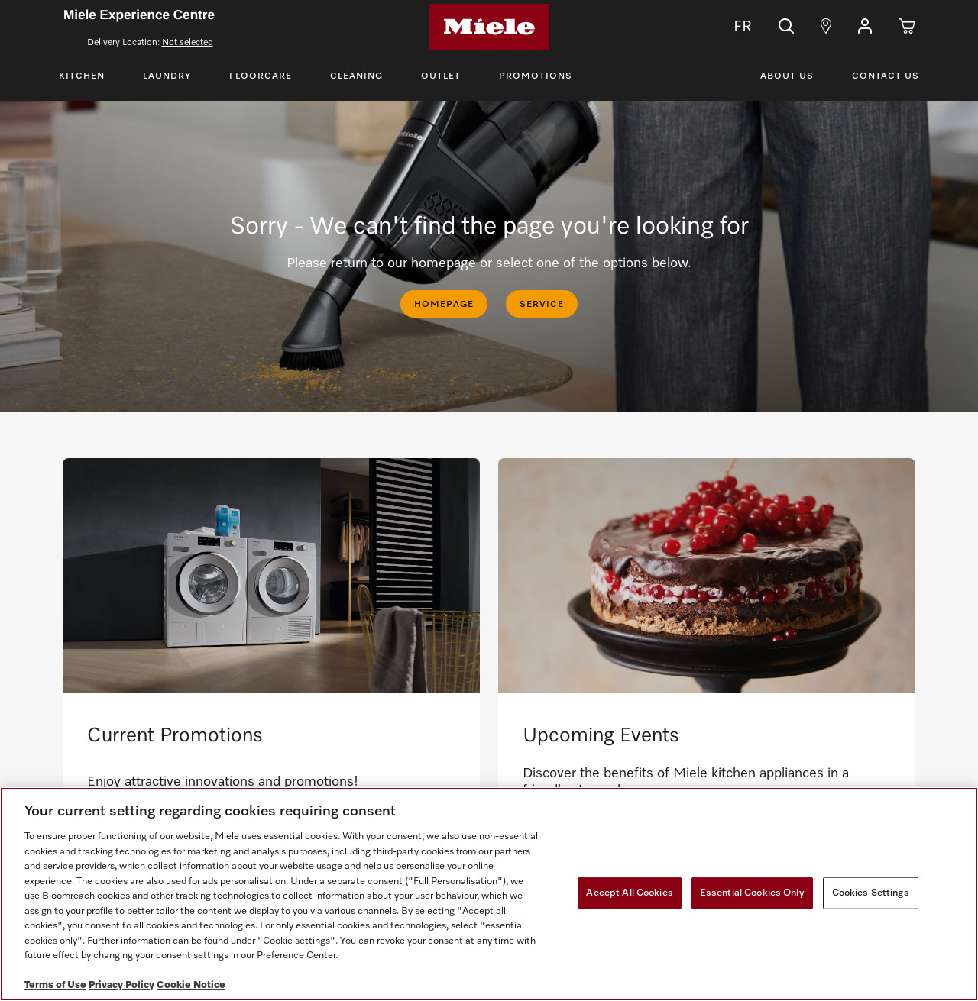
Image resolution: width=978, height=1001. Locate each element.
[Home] (489, 27)
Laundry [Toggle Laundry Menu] (167, 76)
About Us (787, 76)
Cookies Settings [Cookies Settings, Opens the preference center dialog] (870, 893)
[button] (865, 26)
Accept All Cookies (629, 893)
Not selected (187, 42)
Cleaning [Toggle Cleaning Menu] (356, 76)
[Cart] (907, 26)
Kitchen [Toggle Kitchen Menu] (82, 76)
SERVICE (542, 304)
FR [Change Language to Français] (732, 26)
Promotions (535, 76)
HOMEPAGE (444, 304)
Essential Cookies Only (752, 893)
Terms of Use (55, 985)
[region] (489, 894)
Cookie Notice (191, 985)
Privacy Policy (121, 985)
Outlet (441, 76)
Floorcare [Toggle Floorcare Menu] (260, 76)
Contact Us (885, 76)
